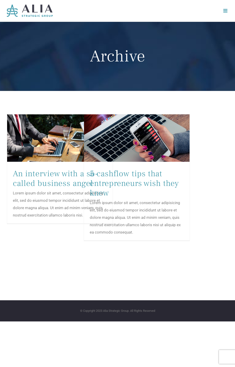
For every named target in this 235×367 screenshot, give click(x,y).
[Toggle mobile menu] (225, 10)
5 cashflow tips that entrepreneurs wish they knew (134, 183)
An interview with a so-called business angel (55, 178)
